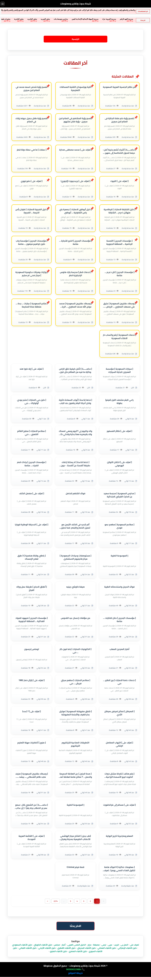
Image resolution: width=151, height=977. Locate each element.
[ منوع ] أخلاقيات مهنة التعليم (31, 742)
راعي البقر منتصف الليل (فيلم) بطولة (119, 401)
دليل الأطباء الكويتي (43, 945)
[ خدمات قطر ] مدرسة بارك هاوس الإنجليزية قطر (75, 274)
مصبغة (96, 945)
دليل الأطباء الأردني (47, 948)
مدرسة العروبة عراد (96, 19)
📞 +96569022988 (75, 969)
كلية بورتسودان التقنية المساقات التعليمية (75, 88)
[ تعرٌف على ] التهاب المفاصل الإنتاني (119, 744)
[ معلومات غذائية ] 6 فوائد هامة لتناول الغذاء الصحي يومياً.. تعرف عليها (119, 869)
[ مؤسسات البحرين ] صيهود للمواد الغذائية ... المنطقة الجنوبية (32, 619)
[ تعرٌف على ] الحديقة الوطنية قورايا (31, 524)
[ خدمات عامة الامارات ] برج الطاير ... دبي (119, 682)
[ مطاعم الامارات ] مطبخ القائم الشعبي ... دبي (31, 433)
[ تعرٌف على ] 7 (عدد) (31, 711)
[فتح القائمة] (3, 4)
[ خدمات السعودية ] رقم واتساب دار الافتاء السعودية (119, 336)
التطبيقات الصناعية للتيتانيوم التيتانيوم (75, 744)
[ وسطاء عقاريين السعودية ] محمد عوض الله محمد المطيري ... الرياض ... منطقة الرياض (75, 305)
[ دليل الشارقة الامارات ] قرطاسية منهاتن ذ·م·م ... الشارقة (119, 211)
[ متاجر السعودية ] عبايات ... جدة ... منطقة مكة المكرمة (31, 305)
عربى (110, 945)
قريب (116, 945)
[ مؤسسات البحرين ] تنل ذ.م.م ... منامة (119, 274)
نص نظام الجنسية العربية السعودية (119, 87)
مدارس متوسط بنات (48, 19)
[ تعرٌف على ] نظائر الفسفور (119, 431)
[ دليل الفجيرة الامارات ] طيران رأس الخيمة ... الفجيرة (31, 211)
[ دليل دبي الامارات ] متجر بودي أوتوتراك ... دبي (31, 401)
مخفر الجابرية (6, 19)
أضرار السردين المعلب (119, 649)
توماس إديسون (31, 649)
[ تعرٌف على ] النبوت (119, 181)
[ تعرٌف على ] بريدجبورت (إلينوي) (75, 181)
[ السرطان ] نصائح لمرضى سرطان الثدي (119, 713)
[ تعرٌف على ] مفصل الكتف (31, 493)
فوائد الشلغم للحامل (75, 493)
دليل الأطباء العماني (106, 948)
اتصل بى (124, 945)
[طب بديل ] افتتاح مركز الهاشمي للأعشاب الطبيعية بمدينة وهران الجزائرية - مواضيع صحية (75, 838)
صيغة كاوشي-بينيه (75, 587)
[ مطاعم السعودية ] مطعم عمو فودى (119, 526)
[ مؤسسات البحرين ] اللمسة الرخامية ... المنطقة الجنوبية (119, 242)
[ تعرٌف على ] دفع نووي (31, 181)
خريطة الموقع (75, 973)
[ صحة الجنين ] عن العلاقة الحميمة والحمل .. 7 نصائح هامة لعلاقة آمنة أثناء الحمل (75, 775)
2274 (56, 901)
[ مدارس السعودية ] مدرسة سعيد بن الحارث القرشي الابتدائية (119, 495)
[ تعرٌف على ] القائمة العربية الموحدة (32, 838)
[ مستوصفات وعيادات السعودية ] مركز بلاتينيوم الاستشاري (75, 557)
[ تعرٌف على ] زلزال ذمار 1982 (32, 680)
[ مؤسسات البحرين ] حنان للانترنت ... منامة (119, 619)
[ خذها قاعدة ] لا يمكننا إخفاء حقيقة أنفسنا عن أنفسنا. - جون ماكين (75, 464)
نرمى (103, 945)
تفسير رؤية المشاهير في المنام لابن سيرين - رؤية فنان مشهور (75, 120)
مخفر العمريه (32, 19)
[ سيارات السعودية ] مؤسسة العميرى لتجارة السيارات (119, 370)
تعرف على (134, 945)
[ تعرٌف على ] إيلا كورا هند (31, 368)
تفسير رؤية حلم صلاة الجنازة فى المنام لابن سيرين (119, 120)
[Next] (47, 901)
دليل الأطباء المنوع (58, 951)
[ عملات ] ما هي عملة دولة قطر (31, 149)
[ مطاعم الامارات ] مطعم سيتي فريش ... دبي (75, 682)
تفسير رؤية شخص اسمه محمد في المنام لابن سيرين (31, 88)
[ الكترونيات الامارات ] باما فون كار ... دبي (75, 651)
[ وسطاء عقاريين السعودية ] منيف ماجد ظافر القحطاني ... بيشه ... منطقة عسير (31, 775)
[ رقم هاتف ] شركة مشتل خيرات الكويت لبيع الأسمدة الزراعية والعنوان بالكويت (119, 775)
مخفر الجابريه (19, 19)
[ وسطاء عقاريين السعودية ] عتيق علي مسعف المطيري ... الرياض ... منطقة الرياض (119, 305)
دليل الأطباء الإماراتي (127, 948)
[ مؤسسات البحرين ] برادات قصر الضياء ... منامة (31, 464)
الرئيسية (75, 39)
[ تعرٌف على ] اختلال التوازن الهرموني (119, 464)
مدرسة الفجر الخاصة (131, 19)
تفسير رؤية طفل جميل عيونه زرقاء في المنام (32, 120)
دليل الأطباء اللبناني (27, 948)
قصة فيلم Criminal (75, 867)
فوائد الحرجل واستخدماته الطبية (119, 587)
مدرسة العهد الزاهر (113, 19)
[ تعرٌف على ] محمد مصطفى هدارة (75, 149)
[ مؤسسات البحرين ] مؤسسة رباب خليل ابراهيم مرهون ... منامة (31, 242)
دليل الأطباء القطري (66, 948)
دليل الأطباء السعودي (22, 945)
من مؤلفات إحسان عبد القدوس (75, 618)
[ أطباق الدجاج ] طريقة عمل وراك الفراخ (31, 588)
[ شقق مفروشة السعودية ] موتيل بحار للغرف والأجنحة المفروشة (75, 713)
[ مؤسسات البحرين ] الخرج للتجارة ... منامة (75, 242)
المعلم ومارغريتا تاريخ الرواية (119, 836)
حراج (89, 945)
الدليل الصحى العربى (76, 945)
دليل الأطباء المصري (78, 951)
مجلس (57, 945)
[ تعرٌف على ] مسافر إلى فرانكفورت (119, 805)
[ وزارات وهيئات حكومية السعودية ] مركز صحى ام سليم (31, 274)
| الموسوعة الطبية (119, 555)
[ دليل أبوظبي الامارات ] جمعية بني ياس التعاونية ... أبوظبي (75, 211)
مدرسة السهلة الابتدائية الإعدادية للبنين (72, 19)
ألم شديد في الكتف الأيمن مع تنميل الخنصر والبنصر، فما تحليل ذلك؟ (75, 526)
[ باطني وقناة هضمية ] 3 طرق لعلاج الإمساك (31, 557)
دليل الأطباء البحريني (86, 948)
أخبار (63, 945)
